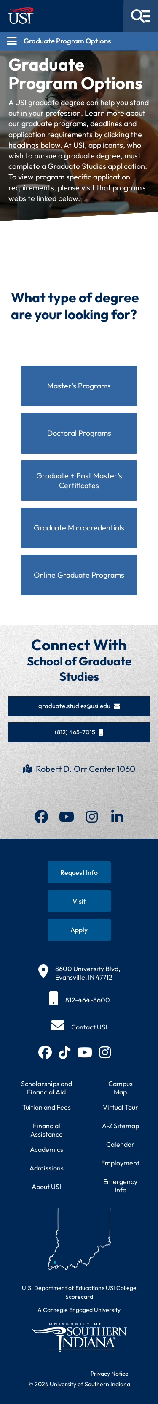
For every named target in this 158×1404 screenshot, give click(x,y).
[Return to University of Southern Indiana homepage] (79, 1337)
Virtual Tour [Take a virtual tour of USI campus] (120, 1107)
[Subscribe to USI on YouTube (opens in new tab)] (85, 1052)
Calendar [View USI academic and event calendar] (120, 1144)
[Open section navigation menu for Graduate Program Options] (79, 41)
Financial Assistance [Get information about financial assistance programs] (46, 1130)
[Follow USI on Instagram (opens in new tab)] (105, 1052)
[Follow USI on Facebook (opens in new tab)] (45, 1052)
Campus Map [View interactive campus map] (120, 1087)
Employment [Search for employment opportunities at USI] (120, 1163)
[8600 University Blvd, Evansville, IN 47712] (79, 973)
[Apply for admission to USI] (79, 930)
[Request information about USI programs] (79, 872)
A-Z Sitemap (120, 1126)
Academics (46, 1149)
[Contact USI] (79, 1027)
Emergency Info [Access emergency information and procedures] (120, 1185)
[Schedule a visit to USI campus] (79, 901)
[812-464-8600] (79, 1000)
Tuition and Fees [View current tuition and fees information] (46, 1107)
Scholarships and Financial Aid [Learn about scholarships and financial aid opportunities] (46, 1087)
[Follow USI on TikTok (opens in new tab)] (64, 1052)
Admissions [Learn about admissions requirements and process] (46, 1168)
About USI (46, 1186)
